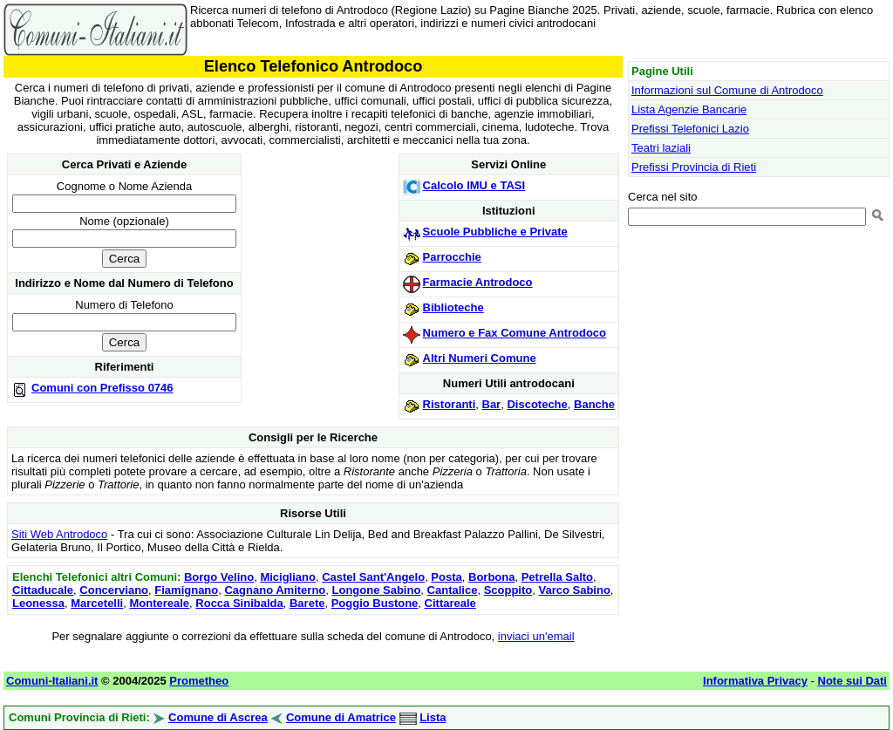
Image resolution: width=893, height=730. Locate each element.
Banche (594, 404)
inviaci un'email (536, 636)
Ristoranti (449, 404)
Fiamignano (186, 590)
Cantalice (452, 590)
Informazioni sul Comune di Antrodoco (727, 90)
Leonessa (38, 603)
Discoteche (537, 404)
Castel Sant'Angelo (373, 576)
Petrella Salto (557, 576)
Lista (432, 717)
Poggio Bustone (375, 603)
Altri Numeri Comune (479, 358)
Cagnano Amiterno (274, 590)
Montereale (159, 603)
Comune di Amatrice (341, 717)
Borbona (491, 576)
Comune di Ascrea (218, 717)
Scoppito (508, 590)
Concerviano (113, 590)
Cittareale (450, 603)
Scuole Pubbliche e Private (495, 231)
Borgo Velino (219, 576)
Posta (446, 576)
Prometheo (198, 680)
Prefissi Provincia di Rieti (693, 167)
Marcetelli (97, 603)
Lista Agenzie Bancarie (688, 109)
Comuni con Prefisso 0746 (102, 387)
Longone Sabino (376, 590)
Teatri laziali (661, 147)
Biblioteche (453, 307)
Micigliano (288, 576)
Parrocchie (452, 256)
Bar (491, 404)
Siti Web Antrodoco (59, 534)
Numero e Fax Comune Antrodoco (514, 332)
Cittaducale (42, 590)
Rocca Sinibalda (239, 603)
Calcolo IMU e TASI (474, 185)
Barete (307, 603)
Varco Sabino (574, 590)
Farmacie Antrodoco (478, 282)
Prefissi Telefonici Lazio (690, 128)
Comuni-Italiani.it (52, 680)
